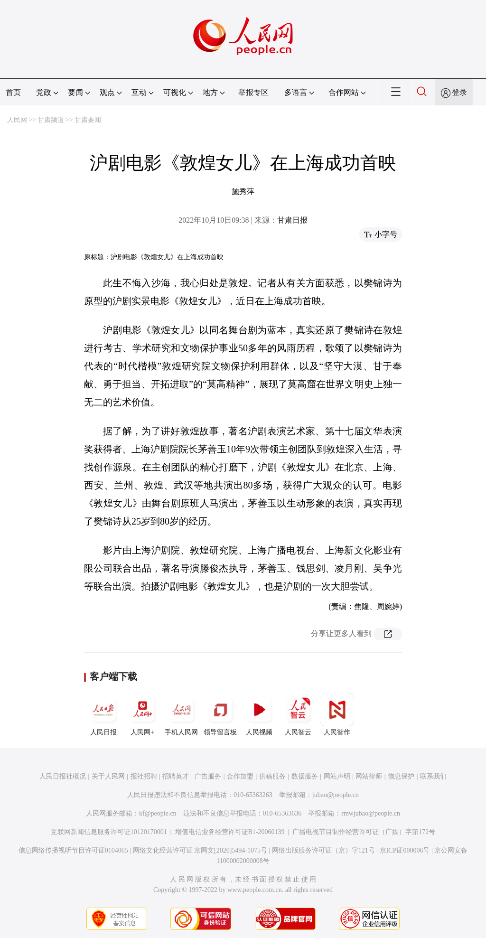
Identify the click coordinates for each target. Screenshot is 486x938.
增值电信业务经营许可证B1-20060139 (230, 831)
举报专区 (253, 92)
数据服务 (304, 776)
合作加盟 (240, 776)
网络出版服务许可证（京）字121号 (323, 850)
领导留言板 (220, 714)
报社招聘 (144, 776)
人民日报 (103, 714)
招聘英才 (175, 776)
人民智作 (337, 714)
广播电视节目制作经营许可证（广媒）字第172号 (363, 831)
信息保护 (401, 776)
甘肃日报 (292, 220)
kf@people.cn (158, 813)
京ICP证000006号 (405, 850)
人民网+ (142, 714)
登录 (459, 92)
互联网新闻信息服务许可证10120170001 (109, 831)
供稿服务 (272, 776)
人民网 (17, 119)
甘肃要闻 (88, 119)
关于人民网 (108, 776)
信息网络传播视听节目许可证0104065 (73, 850)
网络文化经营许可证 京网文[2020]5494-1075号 (200, 850)
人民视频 (259, 714)
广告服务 (208, 776)
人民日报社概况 (62, 776)
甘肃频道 (50, 119)
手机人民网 (181, 714)
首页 (13, 92)
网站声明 (337, 776)
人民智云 (298, 714)
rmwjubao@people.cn (370, 813)
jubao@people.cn (335, 794)
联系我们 (433, 776)
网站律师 (368, 776)
